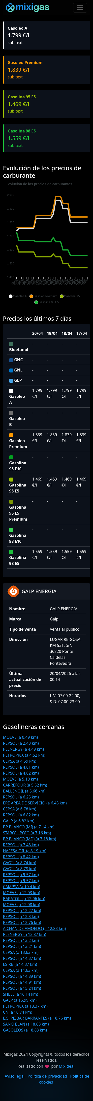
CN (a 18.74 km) (17, 1012)
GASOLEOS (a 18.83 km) (25, 1030)
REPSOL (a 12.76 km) (22, 922)
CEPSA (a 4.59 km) (19, 761)
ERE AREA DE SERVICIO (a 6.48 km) (35, 803)
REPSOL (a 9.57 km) (21, 874)
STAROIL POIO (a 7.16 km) (27, 833)
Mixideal (66, 1066)
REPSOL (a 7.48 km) (21, 845)
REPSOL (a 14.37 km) (22, 958)
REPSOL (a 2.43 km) (21, 743)
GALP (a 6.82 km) (18, 821)
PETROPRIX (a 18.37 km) (25, 1006)
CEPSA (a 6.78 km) (19, 809)
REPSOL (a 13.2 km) (21, 940)
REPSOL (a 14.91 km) (22, 982)
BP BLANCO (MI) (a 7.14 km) (29, 827)
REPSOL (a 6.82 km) (21, 815)
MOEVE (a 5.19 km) (20, 779)
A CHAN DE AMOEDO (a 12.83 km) (34, 928)
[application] (46, 243)
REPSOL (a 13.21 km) (22, 946)
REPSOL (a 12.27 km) (22, 910)
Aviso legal (15, 1076)
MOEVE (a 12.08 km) (21, 904)
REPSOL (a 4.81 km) (21, 767)
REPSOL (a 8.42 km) (21, 856)
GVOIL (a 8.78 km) (19, 868)
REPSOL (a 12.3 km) (21, 916)
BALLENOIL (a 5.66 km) (24, 791)
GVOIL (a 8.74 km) (19, 862)
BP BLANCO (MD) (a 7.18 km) (29, 839)
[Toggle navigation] (80, 8)
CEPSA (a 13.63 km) (20, 952)
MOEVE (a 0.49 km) (20, 737)
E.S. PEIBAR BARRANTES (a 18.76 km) (37, 1018)
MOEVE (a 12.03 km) (21, 892)
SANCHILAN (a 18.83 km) (26, 1024)
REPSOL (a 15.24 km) (22, 988)
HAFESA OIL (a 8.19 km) (24, 851)
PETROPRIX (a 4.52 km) (24, 755)
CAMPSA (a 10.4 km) (21, 886)
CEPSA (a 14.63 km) (20, 970)
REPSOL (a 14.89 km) (22, 976)
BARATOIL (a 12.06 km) (24, 898)
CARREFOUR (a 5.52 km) (25, 785)
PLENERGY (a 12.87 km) (24, 934)
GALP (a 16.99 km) (19, 1000)
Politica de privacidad (47, 1076)
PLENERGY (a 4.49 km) (23, 749)
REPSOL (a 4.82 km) (21, 773)
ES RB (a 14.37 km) (20, 964)
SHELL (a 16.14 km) (20, 994)
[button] (18, 296)
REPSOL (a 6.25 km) (21, 797)
